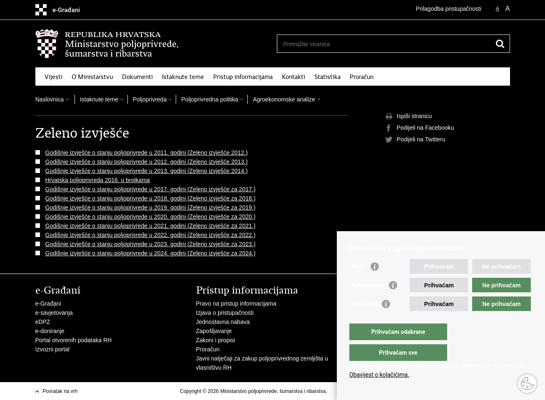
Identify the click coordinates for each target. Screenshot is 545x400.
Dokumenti (137, 77)
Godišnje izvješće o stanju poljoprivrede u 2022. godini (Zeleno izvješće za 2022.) (150, 235)
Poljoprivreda (150, 99)
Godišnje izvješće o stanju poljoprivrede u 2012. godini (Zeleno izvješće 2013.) (146, 161)
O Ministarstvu (92, 77)
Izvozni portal (52, 349)
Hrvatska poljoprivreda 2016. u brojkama (97, 180)
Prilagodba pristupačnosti (448, 8)
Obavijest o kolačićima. (379, 374)
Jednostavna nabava (223, 322)
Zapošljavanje (214, 331)
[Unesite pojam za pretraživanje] (384, 44)
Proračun (361, 77)
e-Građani (48, 303)
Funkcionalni (368, 302)
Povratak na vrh (60, 391)
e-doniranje (50, 331)
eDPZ (42, 322)
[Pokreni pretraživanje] (500, 43)
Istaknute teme (183, 77)
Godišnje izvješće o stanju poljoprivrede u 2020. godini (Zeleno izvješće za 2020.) (150, 216)
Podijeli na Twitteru (415, 139)
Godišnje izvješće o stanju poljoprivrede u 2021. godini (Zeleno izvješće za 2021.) (150, 225)
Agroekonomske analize (284, 99)
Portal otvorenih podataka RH (73, 340)
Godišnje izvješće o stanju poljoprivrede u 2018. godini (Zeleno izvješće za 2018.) (150, 198)
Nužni (358, 283)
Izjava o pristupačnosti (225, 312)
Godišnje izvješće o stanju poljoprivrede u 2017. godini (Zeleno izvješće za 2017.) (150, 189)
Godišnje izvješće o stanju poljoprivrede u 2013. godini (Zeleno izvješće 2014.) (146, 171)
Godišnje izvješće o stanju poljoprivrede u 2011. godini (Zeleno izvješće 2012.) (146, 152)
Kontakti (293, 77)
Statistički (364, 320)
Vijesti (53, 77)
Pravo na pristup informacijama (236, 303)
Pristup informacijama (243, 77)
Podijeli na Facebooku (419, 128)
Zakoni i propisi (215, 340)
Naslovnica (49, 99)
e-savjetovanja (54, 312)
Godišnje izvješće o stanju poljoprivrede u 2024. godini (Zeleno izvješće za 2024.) (150, 253)
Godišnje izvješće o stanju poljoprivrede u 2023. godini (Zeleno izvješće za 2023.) (150, 244)
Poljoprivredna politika (209, 99)
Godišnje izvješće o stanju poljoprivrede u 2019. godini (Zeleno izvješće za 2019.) (150, 207)
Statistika (327, 77)
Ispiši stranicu (408, 116)
